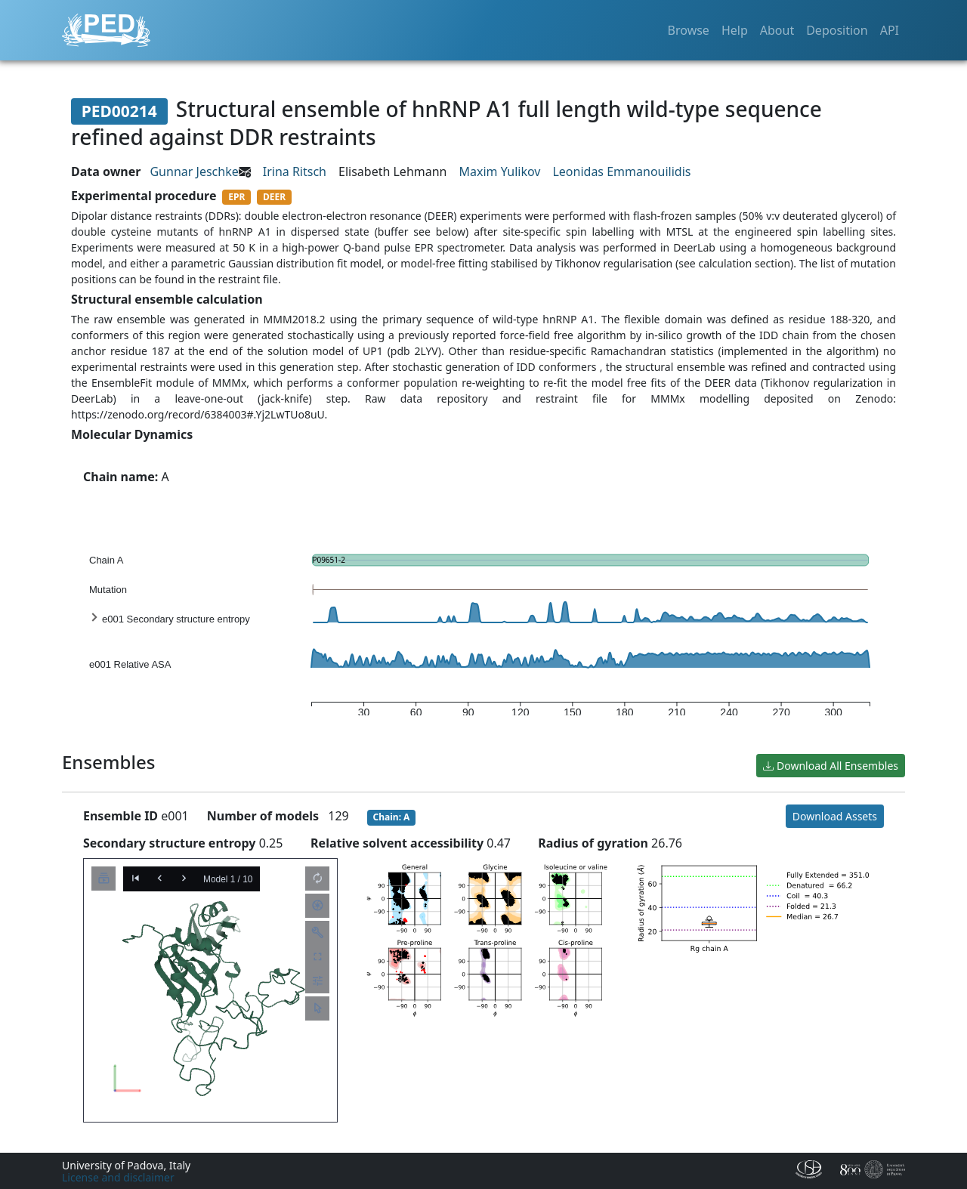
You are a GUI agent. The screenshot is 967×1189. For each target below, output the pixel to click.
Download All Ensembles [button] (830, 765)
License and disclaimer (118, 1177)
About (777, 30)
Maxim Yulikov (500, 171)
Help (734, 30)
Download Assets (834, 816)
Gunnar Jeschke (194, 171)
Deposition (837, 30)
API (889, 30)
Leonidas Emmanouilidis (621, 171)
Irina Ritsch (294, 171)
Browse (688, 30)
